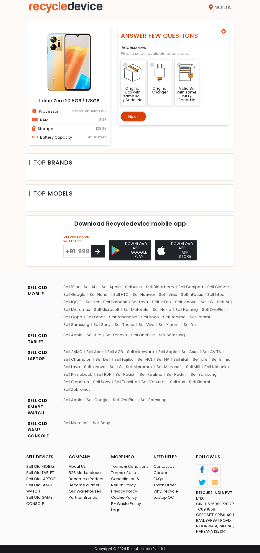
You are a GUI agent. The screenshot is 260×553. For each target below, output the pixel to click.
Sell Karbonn (115, 301)
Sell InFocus (192, 294)
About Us (77, 466)
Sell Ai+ (91, 286)
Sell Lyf (223, 301)
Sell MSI (193, 366)
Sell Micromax (76, 309)
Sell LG (207, 301)
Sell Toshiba (125, 381)
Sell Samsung (76, 324)
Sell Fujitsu (124, 359)
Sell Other (95, 316)
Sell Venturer (153, 381)
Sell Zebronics (76, 389)
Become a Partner (86, 478)
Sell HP (163, 359)
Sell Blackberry (160, 286)
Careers (162, 472)
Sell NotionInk (217, 366)
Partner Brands (83, 497)
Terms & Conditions (130, 466)
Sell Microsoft (106, 309)
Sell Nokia (162, 309)
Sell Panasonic (123, 316)
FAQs (158, 478)
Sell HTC (121, 294)
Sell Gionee (218, 286)
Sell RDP (103, 374)
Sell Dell (103, 359)
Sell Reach (126, 374)
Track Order (165, 484)
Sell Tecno (124, 324)
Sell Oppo (72, 316)
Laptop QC (164, 497)
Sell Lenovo (186, 301)
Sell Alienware (140, 351)
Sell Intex (215, 294)
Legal (116, 509)
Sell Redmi (200, 316)
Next (134, 116)
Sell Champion (77, 359)
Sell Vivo (146, 324)
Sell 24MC (72, 351)
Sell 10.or (71, 286)
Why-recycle (166, 490)
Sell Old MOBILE (40, 466)
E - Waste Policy (126, 503)
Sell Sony (102, 324)
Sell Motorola (136, 309)
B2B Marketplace (85, 472)
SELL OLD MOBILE (37, 290)
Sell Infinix (168, 294)
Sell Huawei (144, 294)
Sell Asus (133, 286)
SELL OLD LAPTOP (37, 355)
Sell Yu (190, 324)
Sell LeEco (161, 301)
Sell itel (92, 301)
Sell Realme (174, 316)
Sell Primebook (77, 374)
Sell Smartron (76, 381)
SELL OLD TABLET (37, 338)
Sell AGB (115, 351)
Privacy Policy (124, 490)
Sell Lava (139, 301)
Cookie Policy (124, 497)
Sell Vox (177, 381)
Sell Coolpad (190, 286)
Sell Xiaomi (169, 324)
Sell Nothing (186, 309)
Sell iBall (181, 359)
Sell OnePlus (214, 309)
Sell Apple (111, 286)
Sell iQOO (72, 301)
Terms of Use (123, 472)
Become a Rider (84, 484)
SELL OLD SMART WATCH (37, 406)
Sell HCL (145, 359)
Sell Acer (94, 351)
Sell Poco (150, 316)
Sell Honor (99, 294)
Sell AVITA (212, 351)
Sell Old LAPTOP (41, 478)
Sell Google (74, 294)
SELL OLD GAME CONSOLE (38, 429)
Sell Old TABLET (40, 472)
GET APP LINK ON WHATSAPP (76, 238)
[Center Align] (98, 251)
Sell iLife (94, 334)
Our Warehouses (85, 490)
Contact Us (164, 466)
